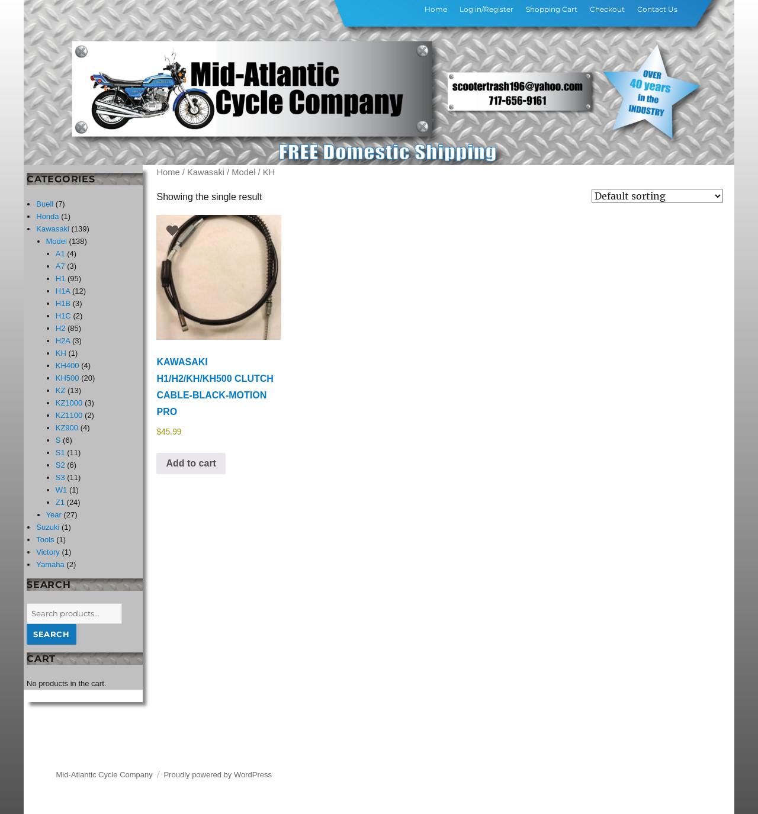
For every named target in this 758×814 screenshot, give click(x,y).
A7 (60, 266)
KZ (61, 390)
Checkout (607, 9)
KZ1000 (69, 402)
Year (54, 514)
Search (51, 634)
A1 (60, 253)
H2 (61, 328)
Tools (45, 539)
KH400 (67, 365)
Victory (48, 552)
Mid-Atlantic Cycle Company (104, 774)
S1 (60, 452)
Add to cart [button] (191, 463)
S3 (60, 477)
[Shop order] (657, 196)
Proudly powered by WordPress (217, 774)
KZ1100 (69, 415)
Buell (44, 204)
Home (436, 9)
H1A (63, 291)
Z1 (60, 502)
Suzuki (47, 527)
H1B (63, 303)
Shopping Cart (551, 9)
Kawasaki (205, 172)
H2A (63, 340)
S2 (60, 465)
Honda (47, 216)
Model (243, 172)
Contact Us (657, 9)
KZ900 (67, 427)
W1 (62, 489)
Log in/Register (486, 9)
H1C (63, 315)
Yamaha (50, 564)
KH (61, 353)
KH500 (67, 378)
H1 (61, 278)
